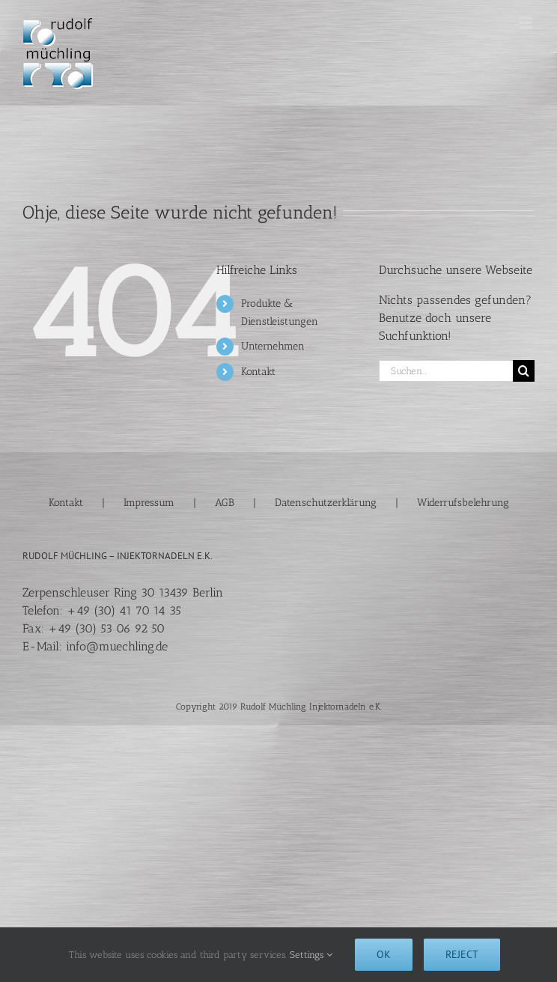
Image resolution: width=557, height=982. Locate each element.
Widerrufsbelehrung (463, 502)
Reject (461, 954)
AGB (224, 502)
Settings (311, 954)
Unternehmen (273, 346)
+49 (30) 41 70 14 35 (124, 610)
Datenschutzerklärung (326, 502)
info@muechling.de (117, 646)
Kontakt (258, 371)
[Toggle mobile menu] (527, 23)
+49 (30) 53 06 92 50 (106, 628)
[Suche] (524, 371)
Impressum (149, 502)
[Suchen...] (446, 371)
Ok (384, 954)
